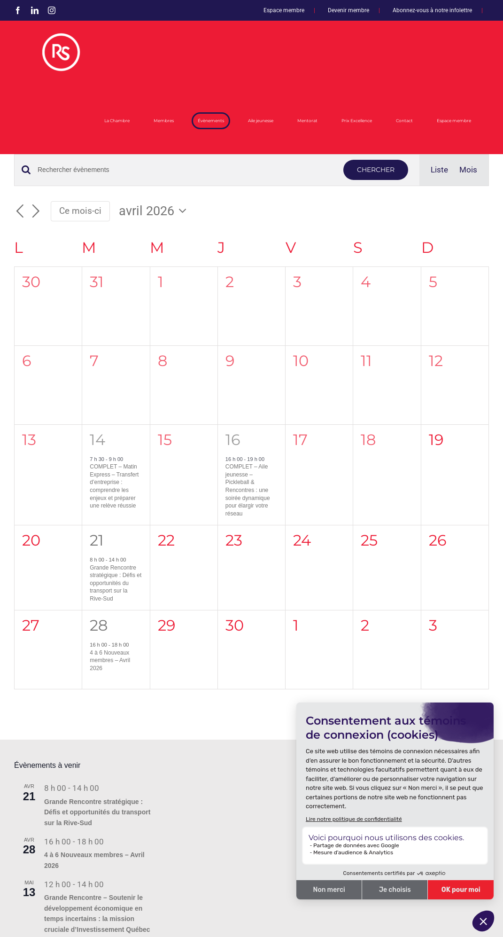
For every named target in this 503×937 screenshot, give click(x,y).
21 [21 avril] (97, 540)
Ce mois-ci (80, 210)
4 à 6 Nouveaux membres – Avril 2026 (110, 660)
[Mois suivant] (36, 211)
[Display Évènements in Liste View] (439, 170)
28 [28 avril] (99, 625)
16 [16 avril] (232, 439)
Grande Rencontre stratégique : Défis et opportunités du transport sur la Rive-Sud (115, 583)
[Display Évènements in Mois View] (468, 170)
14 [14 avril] (97, 439)
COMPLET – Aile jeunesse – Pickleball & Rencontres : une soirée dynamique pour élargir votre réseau (247, 489)
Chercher (376, 169)
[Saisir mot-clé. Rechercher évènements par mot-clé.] (185, 170)
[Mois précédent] (19, 211)
